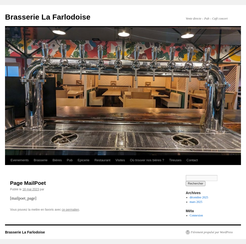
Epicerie (83, 160)
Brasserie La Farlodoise (47, 17)
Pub (70, 160)
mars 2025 (196, 202)
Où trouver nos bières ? (147, 160)
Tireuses (175, 160)
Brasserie (40, 160)
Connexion (196, 215)
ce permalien (70, 209)
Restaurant (102, 160)
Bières (57, 160)
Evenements (20, 160)
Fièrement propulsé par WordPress (212, 232)
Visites (120, 160)
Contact (192, 160)
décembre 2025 (199, 197)
